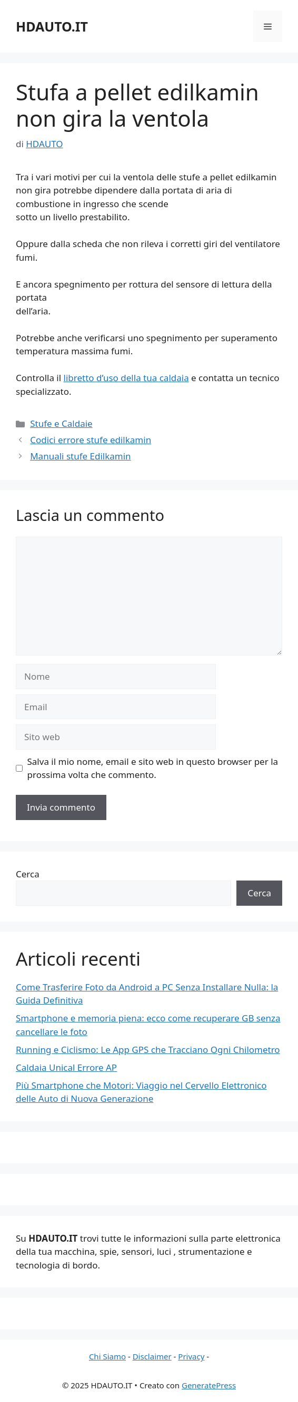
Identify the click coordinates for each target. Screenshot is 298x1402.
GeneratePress (209, 1385)
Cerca (27, 874)
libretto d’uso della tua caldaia (126, 378)
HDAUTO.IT (52, 26)
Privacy (191, 1356)
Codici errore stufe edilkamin (90, 440)
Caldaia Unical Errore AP (66, 1067)
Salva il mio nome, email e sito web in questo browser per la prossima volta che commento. (153, 768)
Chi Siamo (107, 1356)
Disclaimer (152, 1356)
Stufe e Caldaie (61, 423)
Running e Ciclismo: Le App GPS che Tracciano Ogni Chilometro (148, 1049)
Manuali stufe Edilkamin (80, 456)
